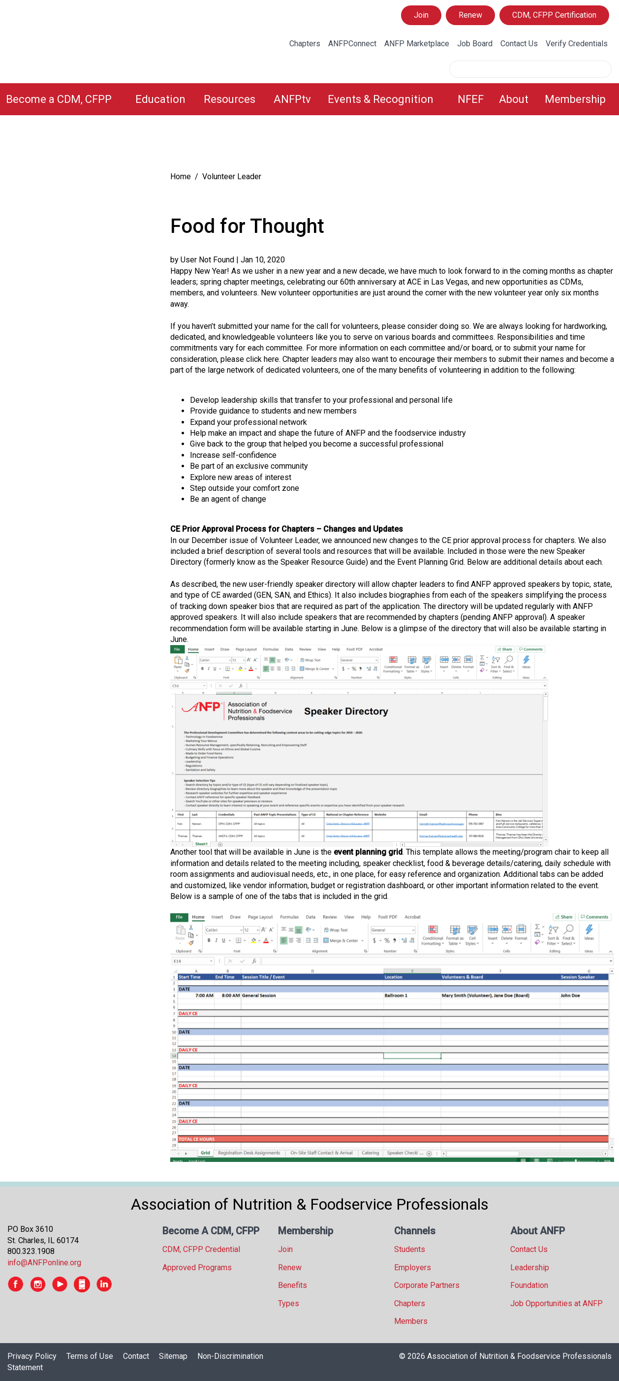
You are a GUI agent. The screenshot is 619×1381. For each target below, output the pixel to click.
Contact (136, 1356)
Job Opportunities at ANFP (556, 1303)
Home (180, 176)
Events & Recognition (380, 99)
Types (288, 1303)
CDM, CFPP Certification (554, 15)
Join (421, 15)
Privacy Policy (32, 1356)
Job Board (475, 43)
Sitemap (173, 1356)
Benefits (292, 1285)
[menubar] (309, 99)
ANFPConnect (352, 43)
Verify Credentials (577, 43)
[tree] (79, 145)
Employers (412, 1267)
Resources (229, 99)
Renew (470, 15)
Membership (575, 99)
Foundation (529, 1285)
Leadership (529, 1267)
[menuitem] (64, 99)
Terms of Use (89, 1356)
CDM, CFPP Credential (201, 1249)
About (513, 99)
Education (160, 99)
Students (409, 1249)
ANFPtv (292, 99)
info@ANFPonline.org (44, 1262)
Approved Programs (197, 1267)
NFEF (471, 99)
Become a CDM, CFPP (59, 99)
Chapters (304, 43)
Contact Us (519, 43)
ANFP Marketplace (416, 43)
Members (411, 1321)
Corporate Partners (427, 1285)
